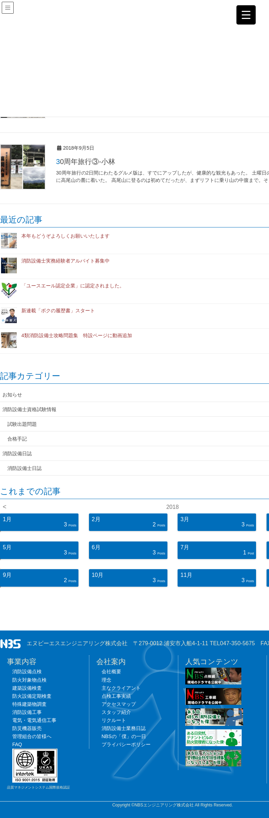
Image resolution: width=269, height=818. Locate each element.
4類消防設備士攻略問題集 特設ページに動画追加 (76, 335)
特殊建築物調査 (29, 704)
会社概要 (111, 671)
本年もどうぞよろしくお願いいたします (65, 236)
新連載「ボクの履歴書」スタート (58, 310)
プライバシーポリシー (126, 744)
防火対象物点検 (29, 680)
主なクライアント (121, 688)
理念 (106, 680)
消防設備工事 (27, 712)
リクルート (114, 720)
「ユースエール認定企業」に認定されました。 (72, 285)
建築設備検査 (27, 688)
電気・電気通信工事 (34, 720)
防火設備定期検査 (31, 696)
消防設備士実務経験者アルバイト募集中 (65, 261)
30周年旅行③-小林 (85, 161)
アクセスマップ (119, 704)
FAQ (17, 744)
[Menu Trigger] (246, 15)
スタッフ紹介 (116, 712)
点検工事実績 (116, 696)
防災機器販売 (27, 728)
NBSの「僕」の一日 (124, 736)
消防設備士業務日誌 (124, 728)
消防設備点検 (27, 671)
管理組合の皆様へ (31, 736)
